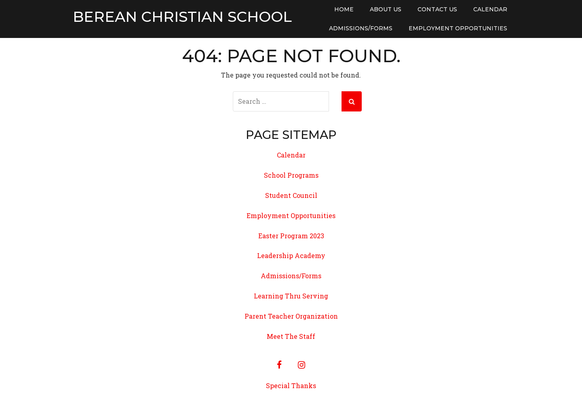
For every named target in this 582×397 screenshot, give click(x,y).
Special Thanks (291, 385)
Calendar (490, 9)
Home (344, 9)
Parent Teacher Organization (291, 316)
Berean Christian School (182, 17)
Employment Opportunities (458, 28)
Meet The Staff (291, 336)
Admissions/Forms (360, 28)
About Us (385, 9)
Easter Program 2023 (291, 235)
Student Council (291, 195)
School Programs (291, 175)
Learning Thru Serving (291, 296)
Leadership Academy (291, 255)
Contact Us (437, 9)
